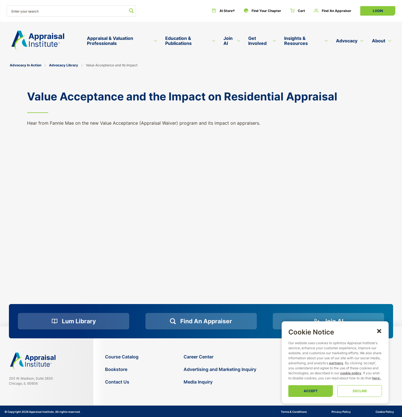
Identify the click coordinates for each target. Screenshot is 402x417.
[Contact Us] (121, 382)
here (375, 378)
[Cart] (297, 11)
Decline (360, 391)
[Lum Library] (73, 321)
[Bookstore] (121, 369)
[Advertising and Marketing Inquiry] (220, 369)
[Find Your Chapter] (262, 11)
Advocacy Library (63, 65)
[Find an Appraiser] (332, 11)
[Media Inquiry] (220, 382)
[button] (379, 331)
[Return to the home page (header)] (38, 40)
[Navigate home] (33, 361)
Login (378, 11)
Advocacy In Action (25, 65)
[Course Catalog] (121, 357)
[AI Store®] (223, 11)
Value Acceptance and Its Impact (111, 65)
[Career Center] (220, 357)
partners (336, 363)
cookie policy (350, 373)
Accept (311, 391)
